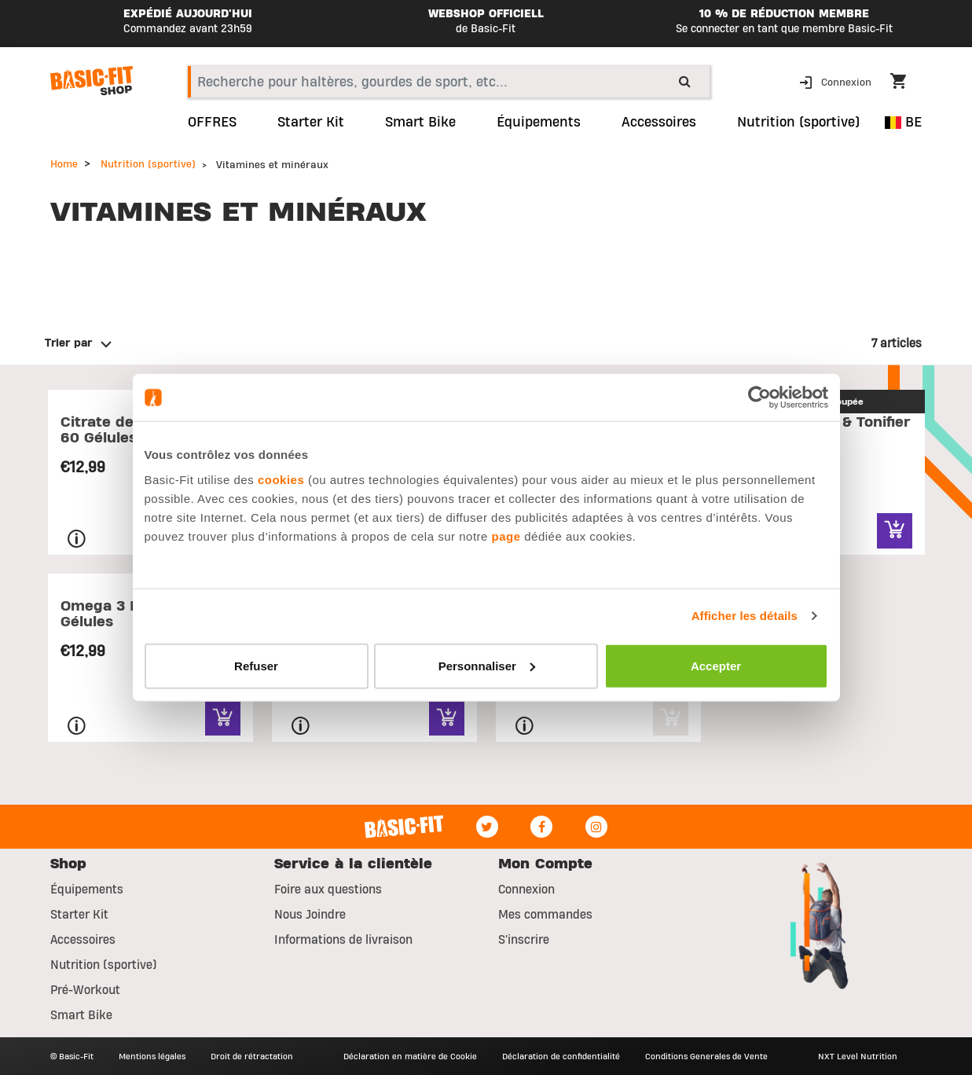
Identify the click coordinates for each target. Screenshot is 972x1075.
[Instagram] (596, 827)
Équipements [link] (539, 122)
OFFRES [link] (212, 122)
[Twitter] (487, 827)
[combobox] (449, 81)
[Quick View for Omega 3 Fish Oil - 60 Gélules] (222, 718)
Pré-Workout (85, 990)
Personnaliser (486, 665)
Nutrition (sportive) (148, 164)
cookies (281, 479)
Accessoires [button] (659, 122)
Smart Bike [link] (420, 122)
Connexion (526, 889)
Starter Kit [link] (310, 122)
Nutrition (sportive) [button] (798, 122)
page (506, 535)
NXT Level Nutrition (857, 1056)
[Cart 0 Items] (906, 83)
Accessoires (83, 940)
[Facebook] (541, 827)
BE (903, 122)
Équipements (86, 889)
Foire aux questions (328, 889)
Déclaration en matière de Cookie (410, 1056)
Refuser (256, 665)
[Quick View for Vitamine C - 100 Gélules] (446, 718)
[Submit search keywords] (685, 81)
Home (64, 164)
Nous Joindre (310, 914)
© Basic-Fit (72, 1056)
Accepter (716, 665)
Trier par (68, 343)
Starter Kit (79, 914)
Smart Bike (81, 1015)
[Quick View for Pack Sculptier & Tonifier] (894, 531)
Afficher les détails (744, 615)
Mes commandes (545, 914)
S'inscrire (523, 940)
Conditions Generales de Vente (706, 1056)
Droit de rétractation (252, 1056)
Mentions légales (152, 1056)
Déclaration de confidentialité (561, 1056)
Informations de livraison (343, 940)
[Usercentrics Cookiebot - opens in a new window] (759, 397)
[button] (836, 81)
